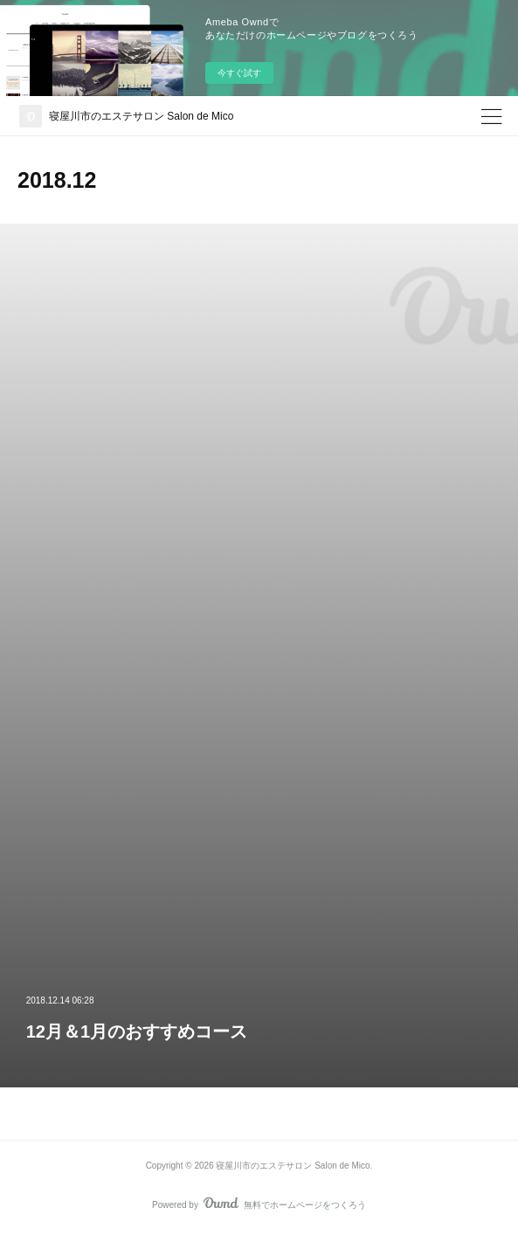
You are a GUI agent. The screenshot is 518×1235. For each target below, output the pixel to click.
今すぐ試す (239, 73)
